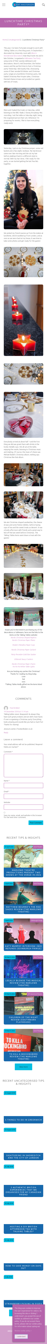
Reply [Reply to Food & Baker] (6, 733)
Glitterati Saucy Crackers (23, 659)
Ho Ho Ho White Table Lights (24, 667)
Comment (8, 752)
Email (6, 792)
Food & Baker (15, 708)
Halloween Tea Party (33, 58)
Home (4, 40)
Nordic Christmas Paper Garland (23, 650)
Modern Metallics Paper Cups (23, 645)
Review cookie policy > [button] (23, 1331)
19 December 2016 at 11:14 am (16, 712)
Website (7, 802)
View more (23, 1067)
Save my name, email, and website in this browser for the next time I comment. (23, 816)
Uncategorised (14, 40)
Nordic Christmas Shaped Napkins (23, 638)
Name (7, 781)
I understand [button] (21, 1336)
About (11, 1331)
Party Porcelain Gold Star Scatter (23, 654)
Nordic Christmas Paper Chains (23, 664)
